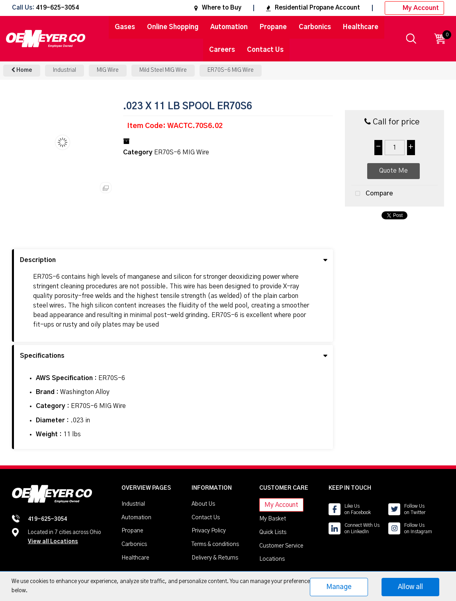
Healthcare (360, 27)
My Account (414, 8)
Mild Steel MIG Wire (163, 70)
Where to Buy (217, 8)
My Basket (272, 519)
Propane (273, 27)
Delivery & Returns (215, 558)
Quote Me (393, 170)
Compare (372, 193)
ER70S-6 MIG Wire (230, 70)
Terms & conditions (215, 544)
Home (21, 70)
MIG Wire (108, 70)
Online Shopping (172, 27)
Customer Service (281, 546)
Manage (339, 586)
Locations (272, 559)
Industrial (64, 70)
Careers (222, 50)
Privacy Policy (209, 531)
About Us (203, 504)
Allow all (410, 586)
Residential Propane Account (313, 8)
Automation (229, 27)
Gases (125, 27)
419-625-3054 (57, 8)
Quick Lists (272, 532)
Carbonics (315, 27)
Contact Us (265, 50)
